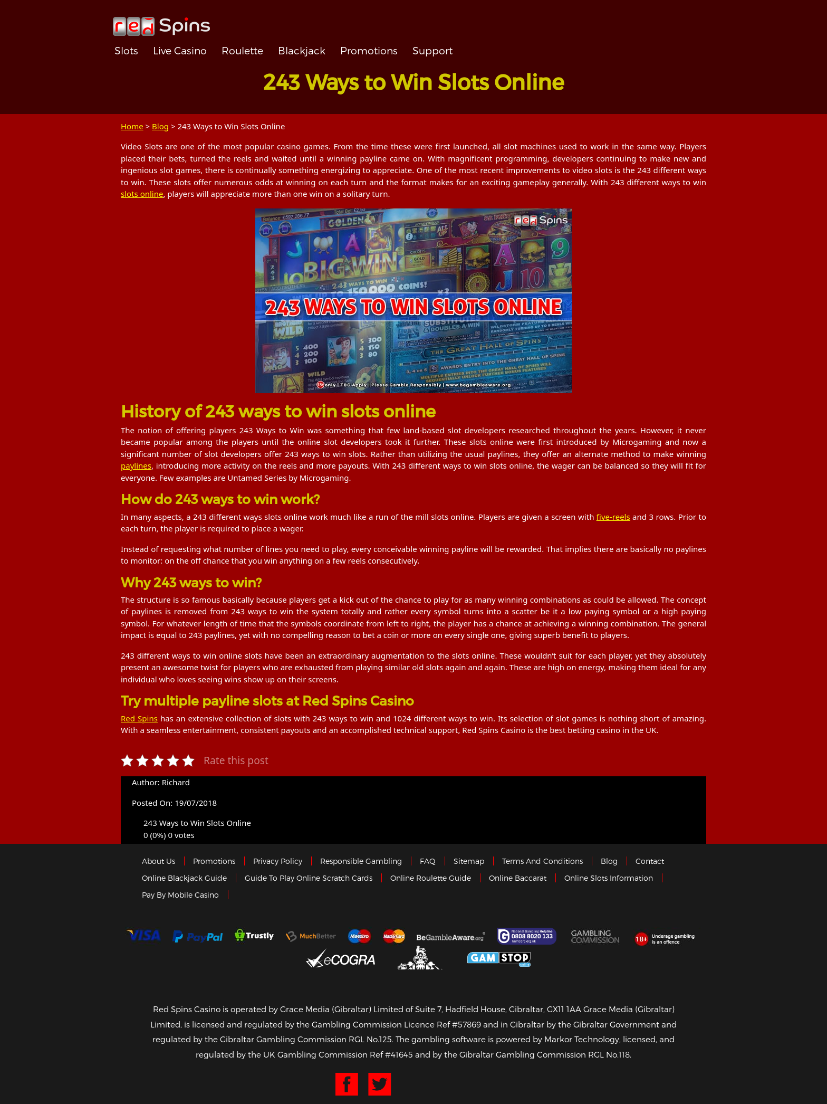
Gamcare (528, 936)
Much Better (311, 936)
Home (132, 126)
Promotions (369, 50)
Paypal (197, 936)
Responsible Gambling (361, 860)
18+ (667, 936)
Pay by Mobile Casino (180, 894)
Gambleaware (451, 936)
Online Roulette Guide (430, 877)
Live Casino (180, 50)
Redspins (161, 22)
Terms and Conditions (542, 860)
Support (432, 50)
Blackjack (301, 50)
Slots (126, 50)
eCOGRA (340, 957)
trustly (254, 936)
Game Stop (499, 957)
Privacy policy (277, 860)
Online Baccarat (517, 877)
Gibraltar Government (421, 957)
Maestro (360, 936)
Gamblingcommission (596, 936)
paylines (136, 465)
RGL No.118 (609, 1054)
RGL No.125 (370, 1039)
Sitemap (469, 860)
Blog (160, 126)
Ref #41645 (391, 1054)
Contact (650, 860)
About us (158, 860)
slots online (142, 193)
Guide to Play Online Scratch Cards (308, 877)
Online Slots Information (608, 877)
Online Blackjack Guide (184, 877)
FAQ (428, 860)
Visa (143, 936)
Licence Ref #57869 (442, 1024)
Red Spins (139, 718)
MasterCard (394, 936)
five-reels (613, 516)
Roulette (242, 50)
